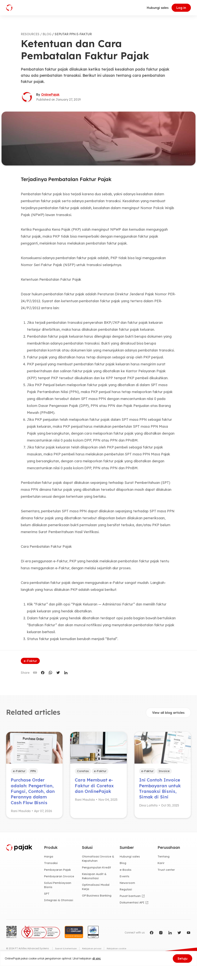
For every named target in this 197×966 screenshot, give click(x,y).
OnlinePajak (50, 94)
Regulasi (126, 892)
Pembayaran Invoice (59, 879)
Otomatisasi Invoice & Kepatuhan (98, 861)
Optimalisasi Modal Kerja (96, 889)
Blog (123, 865)
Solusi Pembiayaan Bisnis (58, 887)
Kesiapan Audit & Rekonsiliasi (94, 878)
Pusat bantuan (130, 899)
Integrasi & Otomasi (59, 903)
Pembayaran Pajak (58, 872)
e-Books (126, 872)
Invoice (164, 771)
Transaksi (51, 865)
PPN (34, 771)
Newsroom (128, 885)
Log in (181, 8)
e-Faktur (30, 661)
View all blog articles (168, 713)
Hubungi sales (158, 8)
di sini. (96, 958)
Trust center (166, 872)
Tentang (164, 859)
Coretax (83, 771)
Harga (48, 859)
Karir (161, 865)
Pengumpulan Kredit (97, 870)
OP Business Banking (97, 898)
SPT (47, 896)
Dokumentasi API (132, 905)
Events (125, 879)
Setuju (182, 958)
